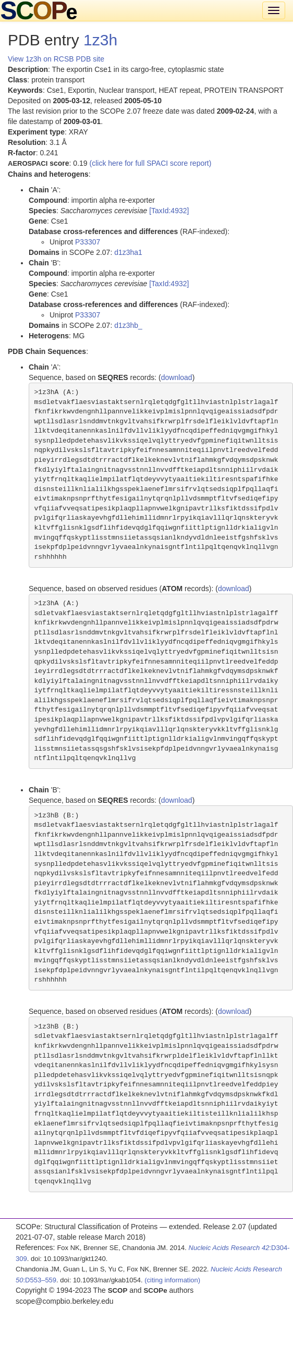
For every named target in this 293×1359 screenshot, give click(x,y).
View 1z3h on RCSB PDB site (56, 59)
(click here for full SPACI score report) (151, 163)
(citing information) (172, 1280)
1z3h (100, 39)
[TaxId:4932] (169, 210)
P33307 (87, 242)
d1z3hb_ (128, 325)
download (176, 377)
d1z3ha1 (128, 252)
